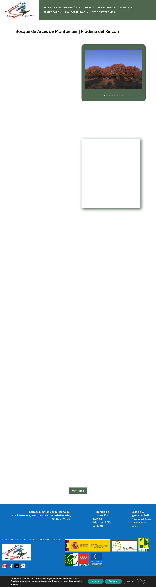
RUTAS (88, 8)
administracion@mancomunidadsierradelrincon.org (41, 515)
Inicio (47, 8)
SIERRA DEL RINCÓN (65, 8)
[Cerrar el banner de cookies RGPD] (142, 580)
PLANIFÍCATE (51, 12)
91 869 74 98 (61, 519)
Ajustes (129, 579)
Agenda (124, 8)
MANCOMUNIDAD (75, 12)
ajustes (17, 584)
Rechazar (111, 579)
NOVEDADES (105, 8)
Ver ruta (78, 490)
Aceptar (92, 579)
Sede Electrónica (103, 12)
